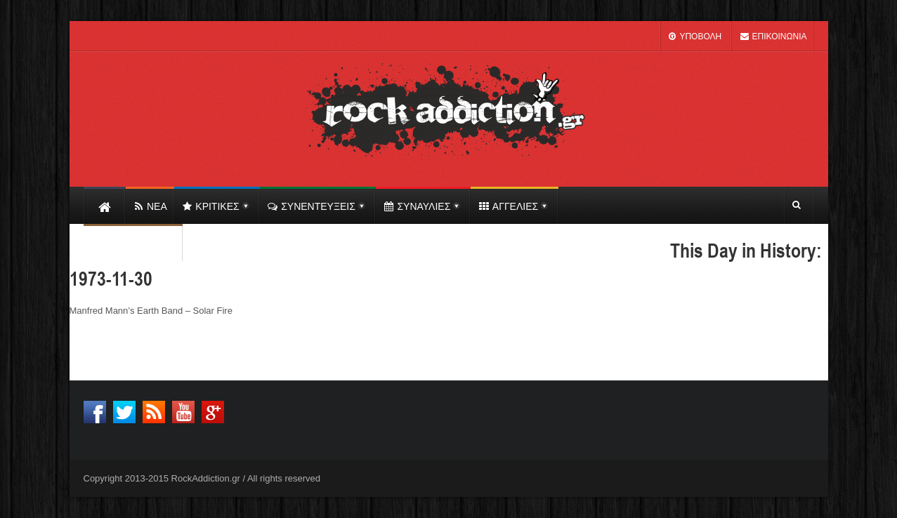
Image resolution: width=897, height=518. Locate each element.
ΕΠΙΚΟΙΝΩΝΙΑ (772, 36)
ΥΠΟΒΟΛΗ (694, 36)
